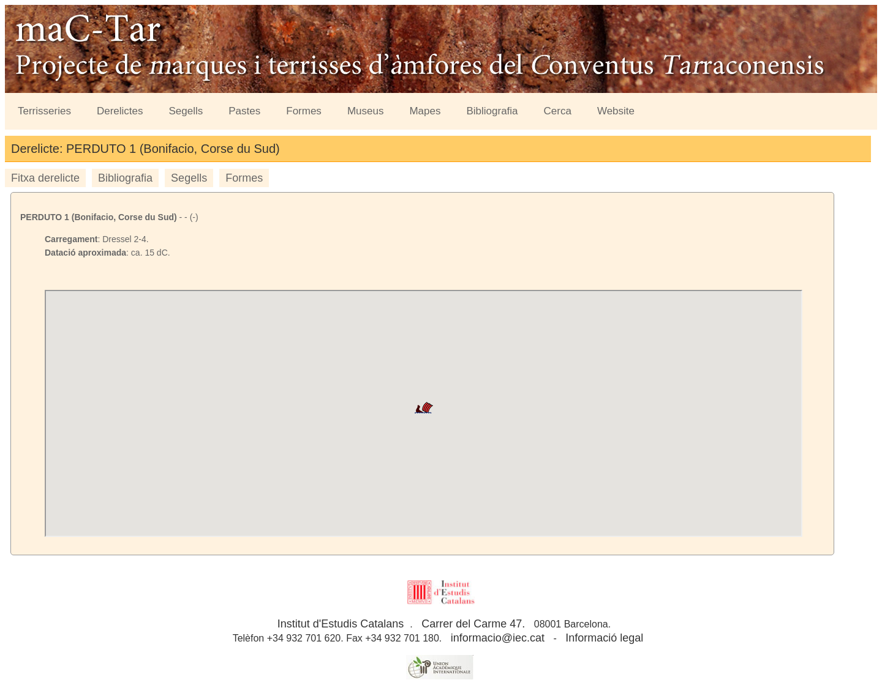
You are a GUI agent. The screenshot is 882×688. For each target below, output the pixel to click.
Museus (365, 111)
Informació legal (604, 638)
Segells (186, 111)
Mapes (424, 111)
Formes (304, 111)
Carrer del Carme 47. (473, 624)
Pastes (244, 111)
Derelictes (120, 111)
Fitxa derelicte (45, 178)
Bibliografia (492, 111)
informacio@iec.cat (498, 638)
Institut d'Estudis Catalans (340, 624)
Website (616, 111)
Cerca (557, 111)
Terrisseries (44, 111)
